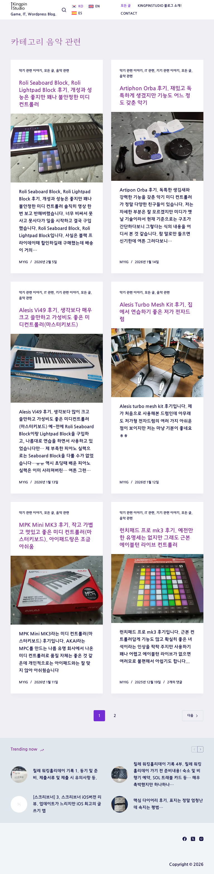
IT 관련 (149, 70)
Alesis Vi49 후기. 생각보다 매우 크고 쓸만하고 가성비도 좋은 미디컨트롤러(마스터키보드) (56, 317)
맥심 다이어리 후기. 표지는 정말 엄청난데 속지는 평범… (168, 804)
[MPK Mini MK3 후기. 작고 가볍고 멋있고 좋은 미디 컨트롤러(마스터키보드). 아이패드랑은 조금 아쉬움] (57, 590)
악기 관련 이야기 (30, 70)
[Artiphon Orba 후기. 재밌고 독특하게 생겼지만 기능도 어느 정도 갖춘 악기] (157, 146)
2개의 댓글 (174, 682)
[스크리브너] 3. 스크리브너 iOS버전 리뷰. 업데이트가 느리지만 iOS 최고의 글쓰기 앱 (67, 804)
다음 (192, 715)
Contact (129, 13)
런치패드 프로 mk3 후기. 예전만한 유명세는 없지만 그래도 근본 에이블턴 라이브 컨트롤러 (157, 537)
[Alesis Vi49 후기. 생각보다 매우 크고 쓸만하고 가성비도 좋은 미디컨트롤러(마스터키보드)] (57, 368)
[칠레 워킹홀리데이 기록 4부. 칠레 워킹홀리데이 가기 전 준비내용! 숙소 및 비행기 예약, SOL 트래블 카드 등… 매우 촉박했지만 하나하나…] (119, 774)
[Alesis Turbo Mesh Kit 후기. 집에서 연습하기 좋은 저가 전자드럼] (157, 362)
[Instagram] (201, 839)
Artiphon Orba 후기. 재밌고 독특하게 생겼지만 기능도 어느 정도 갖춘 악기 (157, 96)
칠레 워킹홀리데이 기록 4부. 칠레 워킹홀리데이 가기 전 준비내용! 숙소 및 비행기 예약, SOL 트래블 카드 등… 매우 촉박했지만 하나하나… (167, 774)
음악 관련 (62, 70)
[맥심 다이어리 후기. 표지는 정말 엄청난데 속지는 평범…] (119, 804)
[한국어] (77, 6)
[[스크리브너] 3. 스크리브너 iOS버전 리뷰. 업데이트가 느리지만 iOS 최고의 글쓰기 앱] (19, 804)
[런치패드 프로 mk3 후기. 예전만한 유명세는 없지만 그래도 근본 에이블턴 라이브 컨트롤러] (157, 588)
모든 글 (126, 5)
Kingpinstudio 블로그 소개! (160, 5)
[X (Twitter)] (193, 839)
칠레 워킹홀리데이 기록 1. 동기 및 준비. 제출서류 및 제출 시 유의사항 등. (65, 774)
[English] (94, 6)
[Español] (77, 13)
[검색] (64, 10)
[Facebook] (185, 839)
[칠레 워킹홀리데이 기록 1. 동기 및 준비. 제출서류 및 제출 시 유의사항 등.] (19, 774)
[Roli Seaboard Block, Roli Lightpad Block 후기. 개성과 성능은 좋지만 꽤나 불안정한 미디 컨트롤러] (57, 148)
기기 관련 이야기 (167, 70)
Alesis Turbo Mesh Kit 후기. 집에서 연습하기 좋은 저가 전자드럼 (155, 312)
